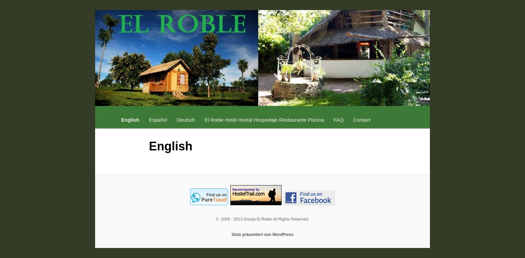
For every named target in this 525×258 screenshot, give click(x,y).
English (130, 120)
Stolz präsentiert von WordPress (262, 234)
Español (158, 120)
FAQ (338, 120)
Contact (362, 120)
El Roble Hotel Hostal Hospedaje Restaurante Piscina (264, 120)
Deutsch (185, 120)
